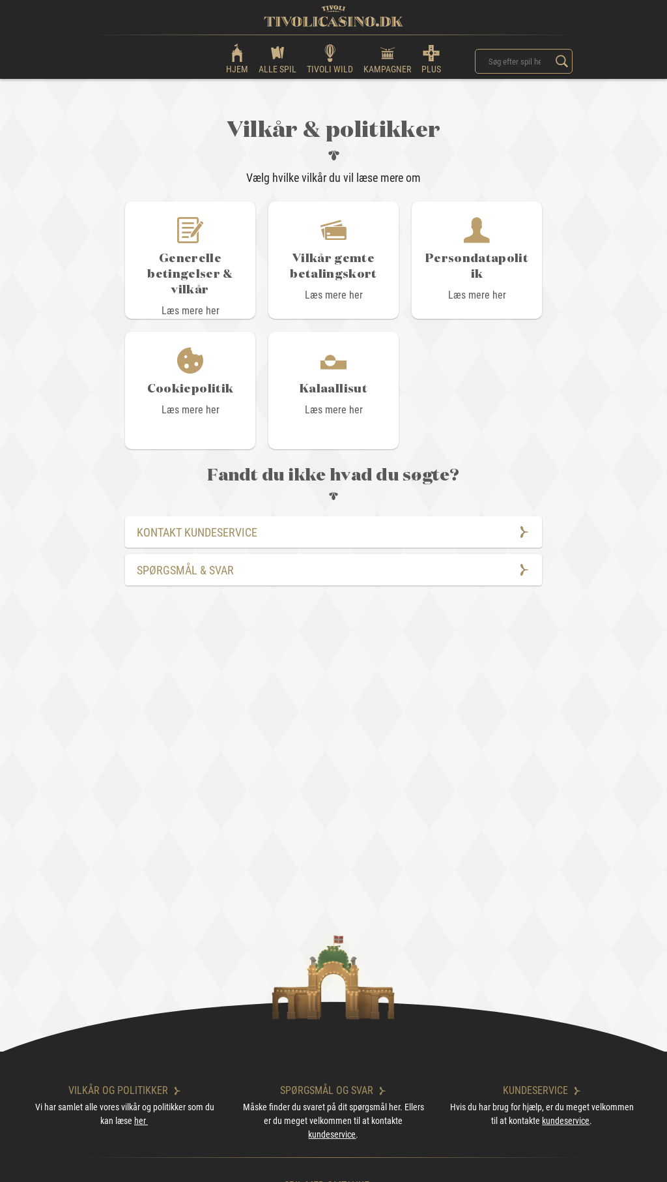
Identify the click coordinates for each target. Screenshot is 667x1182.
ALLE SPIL (277, 58)
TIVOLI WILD (330, 58)
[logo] (333, 16)
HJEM (237, 58)
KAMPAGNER (387, 58)
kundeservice (332, 1134)
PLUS (431, 58)
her (141, 1121)
